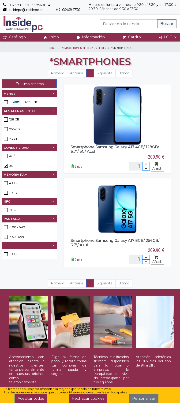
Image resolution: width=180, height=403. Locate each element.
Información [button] (90, 37)
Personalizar (143, 398)
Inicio (51, 37)
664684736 (68, 10)
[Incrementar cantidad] (146, 164)
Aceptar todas (31, 398)
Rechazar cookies (88, 398)
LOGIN (167, 37)
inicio (52, 48)
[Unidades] (139, 166)
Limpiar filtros (29, 84)
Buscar (166, 24)
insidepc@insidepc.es (23, 10)
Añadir (157, 166)
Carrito (132, 37)
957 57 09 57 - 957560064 (26, 5)
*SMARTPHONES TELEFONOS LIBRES (83, 48)
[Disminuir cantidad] (146, 168)
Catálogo (14, 37)
